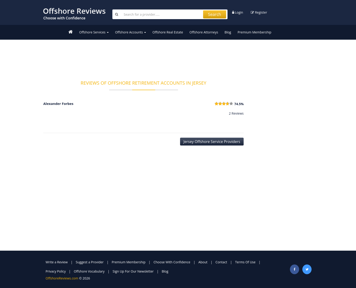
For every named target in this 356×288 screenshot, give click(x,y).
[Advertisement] (143, 57)
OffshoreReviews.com (62, 278)
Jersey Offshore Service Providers (212, 141)
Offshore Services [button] (94, 32)
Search (214, 14)
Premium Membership (254, 32)
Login (237, 12)
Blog (228, 32)
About (202, 262)
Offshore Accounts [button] (130, 32)
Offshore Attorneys (204, 32)
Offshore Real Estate (167, 32)
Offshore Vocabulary (89, 271)
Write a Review (57, 262)
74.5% (239, 104)
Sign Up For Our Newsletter (133, 271)
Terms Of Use (245, 262)
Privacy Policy (56, 271)
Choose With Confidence (172, 262)
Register (259, 12)
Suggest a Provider (90, 262)
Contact (221, 262)
